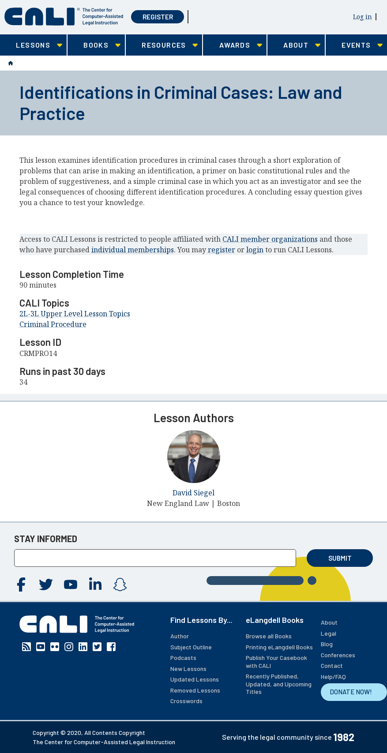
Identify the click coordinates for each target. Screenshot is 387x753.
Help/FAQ (333, 676)
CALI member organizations (270, 239)
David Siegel (193, 493)
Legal (328, 633)
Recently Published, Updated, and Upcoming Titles (279, 683)
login (254, 250)
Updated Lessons (194, 679)
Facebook (21, 584)
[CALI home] (63, 16)
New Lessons (188, 668)
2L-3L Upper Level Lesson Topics (74, 313)
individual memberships (132, 250)
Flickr (54, 646)
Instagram (120, 584)
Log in (362, 16)
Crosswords (186, 700)
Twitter (46, 584)
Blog (327, 644)
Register (158, 17)
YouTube (71, 584)
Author (179, 636)
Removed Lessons (195, 690)
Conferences (338, 655)
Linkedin (95, 584)
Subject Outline (191, 647)
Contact (332, 665)
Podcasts (183, 657)
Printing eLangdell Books (279, 647)
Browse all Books (269, 636)
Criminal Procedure (52, 324)
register (221, 250)
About (329, 622)
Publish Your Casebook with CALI (276, 661)
